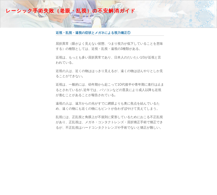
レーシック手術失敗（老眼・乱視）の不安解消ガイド (71, 11)
